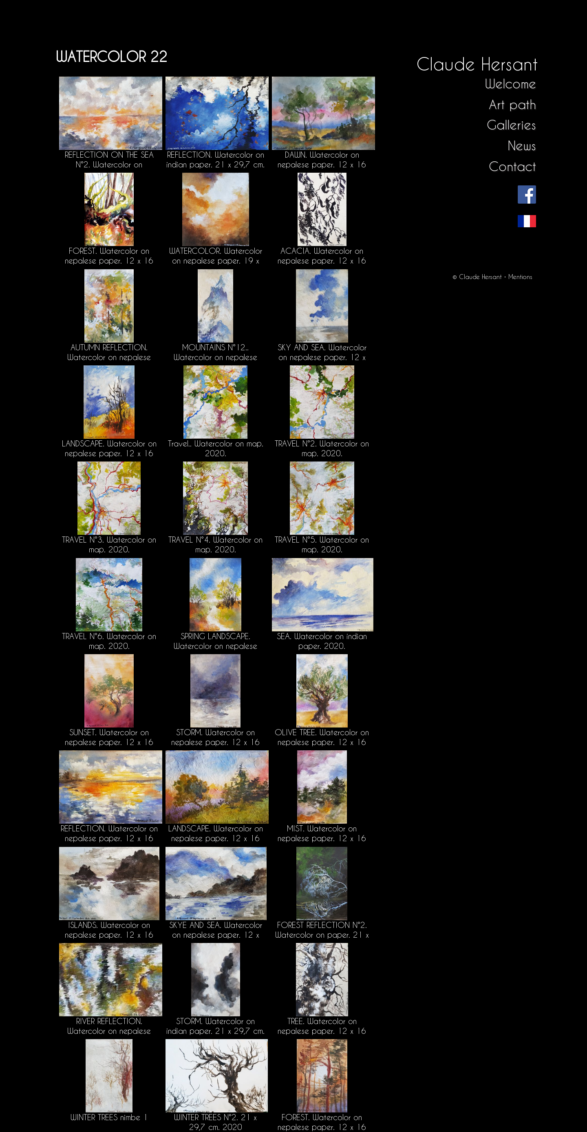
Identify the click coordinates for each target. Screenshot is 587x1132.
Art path (512, 104)
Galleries (511, 125)
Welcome (510, 84)
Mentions (520, 276)
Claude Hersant (477, 64)
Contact (512, 166)
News (522, 145)
